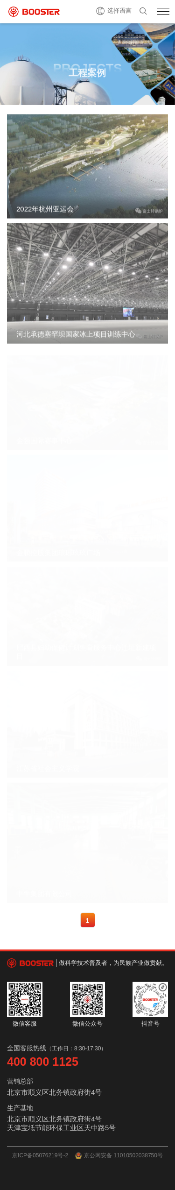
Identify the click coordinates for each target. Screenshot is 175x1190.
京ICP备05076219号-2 (40, 1155)
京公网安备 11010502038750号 (119, 1155)
